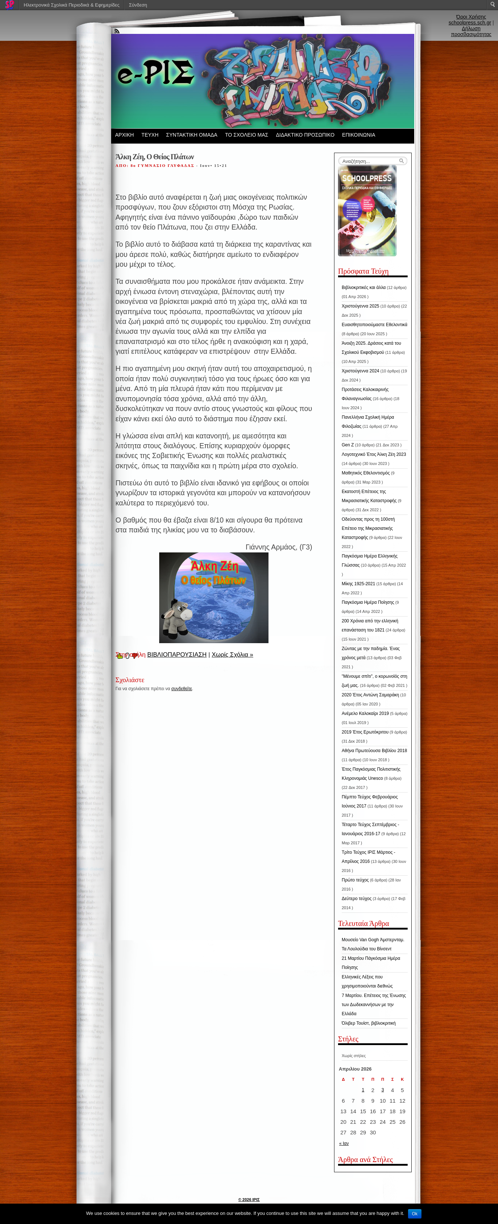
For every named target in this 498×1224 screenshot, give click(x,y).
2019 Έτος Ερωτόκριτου (365, 732)
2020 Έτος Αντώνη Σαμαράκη (370, 694)
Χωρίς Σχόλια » (232, 654)
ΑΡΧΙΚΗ (124, 135)
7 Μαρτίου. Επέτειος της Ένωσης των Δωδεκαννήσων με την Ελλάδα (374, 1004)
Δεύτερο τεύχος (357, 898)
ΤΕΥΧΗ (149, 135)
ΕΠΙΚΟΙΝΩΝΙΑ (358, 135)
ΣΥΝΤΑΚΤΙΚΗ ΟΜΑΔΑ (191, 135)
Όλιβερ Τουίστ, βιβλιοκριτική (369, 1023)
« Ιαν (344, 1143)
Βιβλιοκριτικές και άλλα (364, 287)
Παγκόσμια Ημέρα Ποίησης (368, 602)
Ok (414, 1213)
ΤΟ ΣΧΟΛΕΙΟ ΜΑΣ (246, 135)
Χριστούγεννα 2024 (360, 371)
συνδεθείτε (181, 688)
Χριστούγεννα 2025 (360, 306)
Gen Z (348, 444)
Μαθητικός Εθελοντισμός (366, 473)
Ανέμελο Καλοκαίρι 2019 (365, 713)
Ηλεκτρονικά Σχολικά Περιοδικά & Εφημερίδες (71, 5)
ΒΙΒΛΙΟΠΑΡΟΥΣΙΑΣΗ (177, 654)
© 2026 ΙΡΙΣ (249, 1199)
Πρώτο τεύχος (355, 880)
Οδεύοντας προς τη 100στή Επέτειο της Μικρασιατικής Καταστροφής (368, 528)
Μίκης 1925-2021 (358, 583)
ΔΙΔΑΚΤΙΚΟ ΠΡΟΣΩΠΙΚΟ (305, 135)
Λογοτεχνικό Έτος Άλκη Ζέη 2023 (374, 454)
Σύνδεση (138, 5)
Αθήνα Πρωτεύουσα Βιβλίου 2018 (374, 750)
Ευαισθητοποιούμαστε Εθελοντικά (374, 324)
